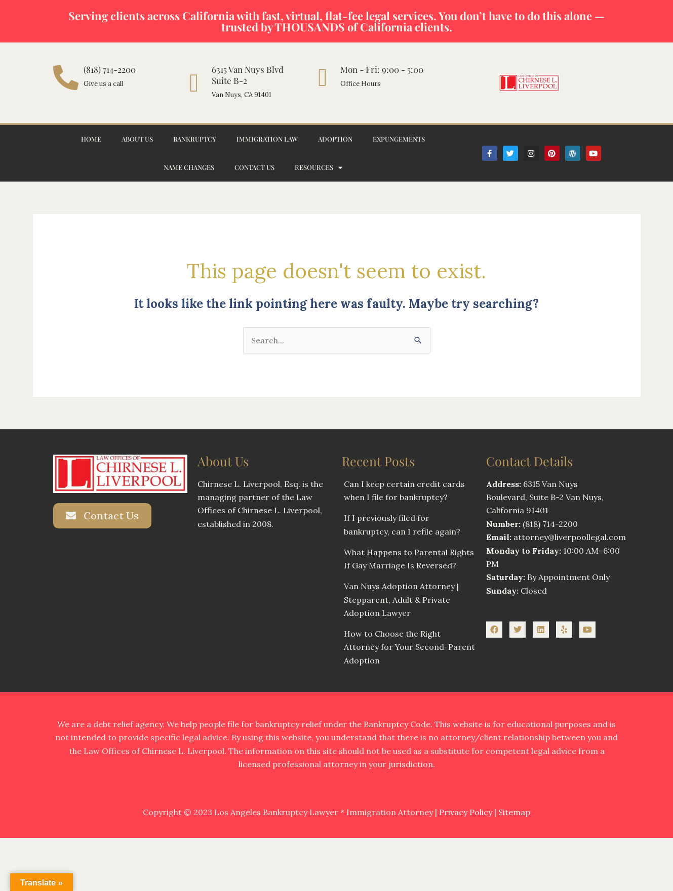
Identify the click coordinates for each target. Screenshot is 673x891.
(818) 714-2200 (110, 69)
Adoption (335, 139)
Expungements (399, 139)
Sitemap (514, 813)
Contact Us (254, 167)
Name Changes (189, 167)
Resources (318, 167)
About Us (137, 139)
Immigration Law (267, 139)
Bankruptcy (194, 139)
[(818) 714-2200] (65, 77)
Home (91, 139)
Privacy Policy (465, 813)
